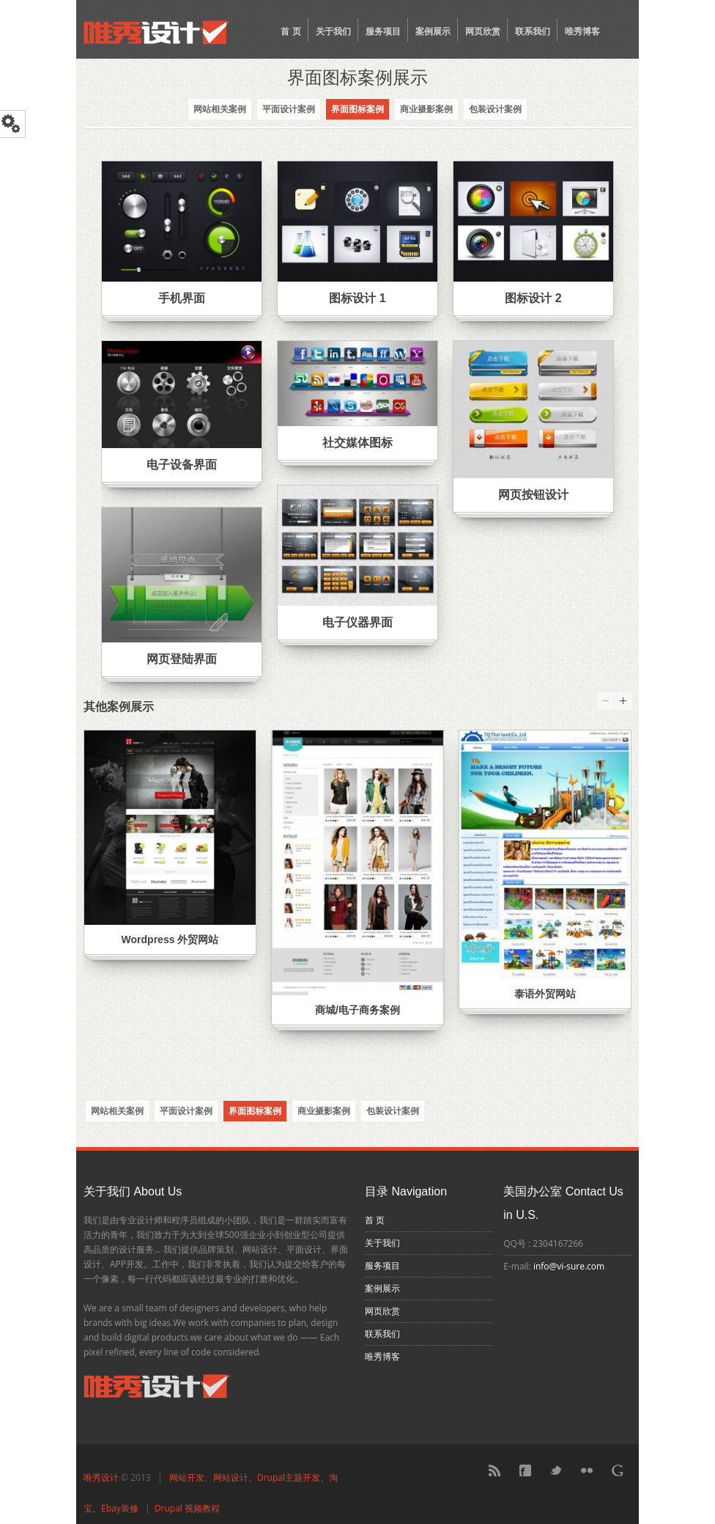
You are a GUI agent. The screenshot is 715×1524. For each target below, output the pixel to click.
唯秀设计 (101, 1477)
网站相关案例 (219, 109)
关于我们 (333, 31)
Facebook (525, 1470)
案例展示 (433, 31)
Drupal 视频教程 (187, 1508)
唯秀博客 (582, 31)
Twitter (556, 1470)
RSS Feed (494, 1470)
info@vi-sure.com (568, 1266)
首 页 (290, 31)
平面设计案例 (288, 109)
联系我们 (532, 31)
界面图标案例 (357, 109)
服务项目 (383, 31)
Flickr (587, 1470)
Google (617, 1470)
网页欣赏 (482, 31)
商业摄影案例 (426, 109)
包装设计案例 (495, 109)
